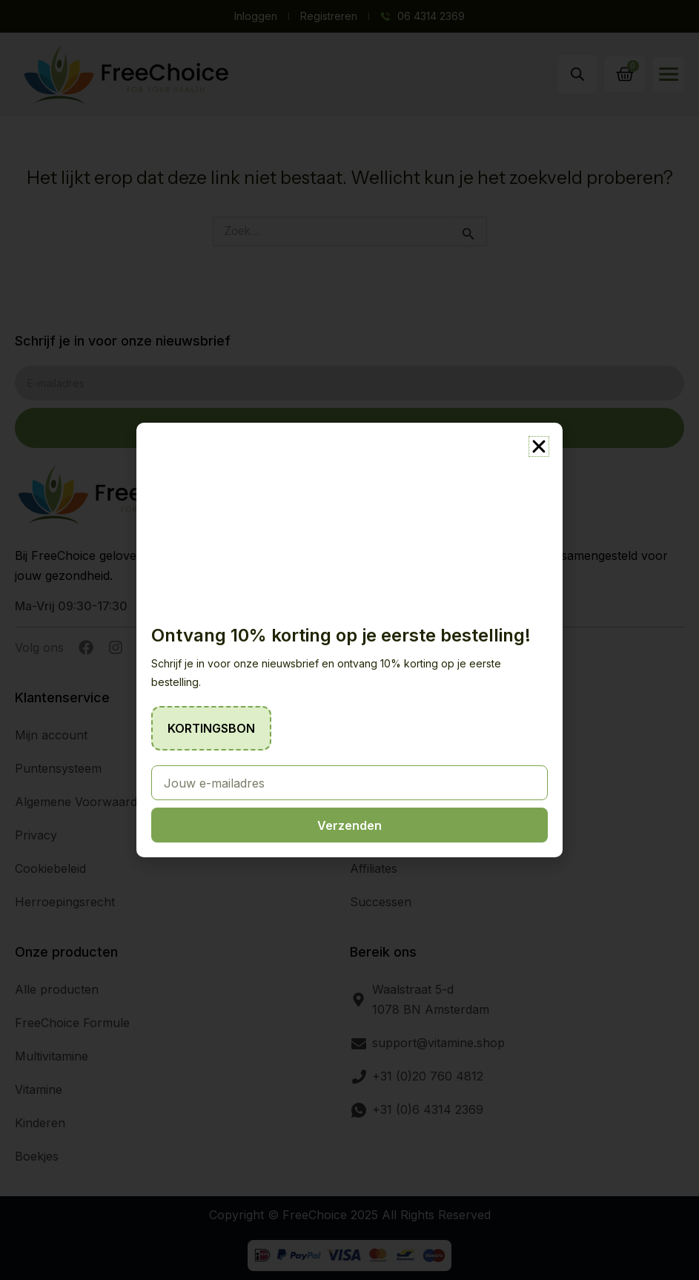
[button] (539, 446)
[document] (349, 640)
